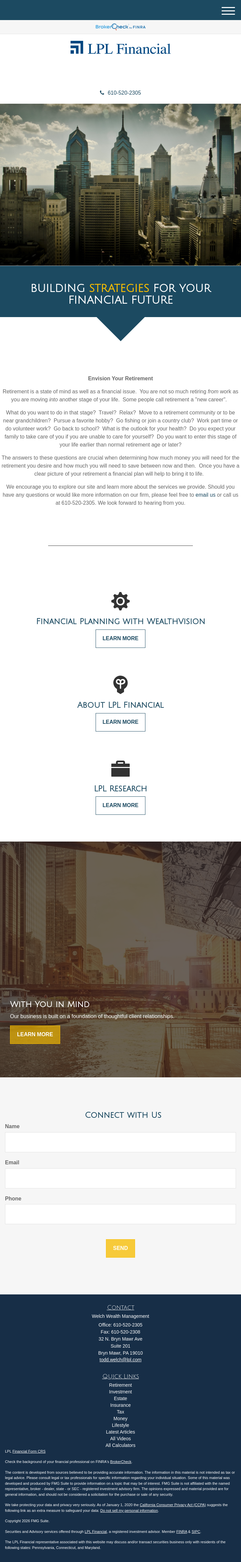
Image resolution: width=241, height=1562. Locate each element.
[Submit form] (120, 1248)
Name (12, 1126)
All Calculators (120, 1445)
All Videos (120, 1438)
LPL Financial (96, 1532)
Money (120, 1418)
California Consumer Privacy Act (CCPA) (173, 1505)
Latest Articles (120, 1432)
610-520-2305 (120, 93)
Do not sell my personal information (129, 1510)
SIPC (196, 1532)
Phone (13, 1198)
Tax (120, 1411)
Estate (120, 1398)
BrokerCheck (121, 1462)
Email (12, 1162)
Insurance (120, 1405)
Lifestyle (120, 1425)
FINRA (181, 1532)
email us (206, 495)
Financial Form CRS (28, 1451)
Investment (120, 1391)
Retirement (120, 1385)
